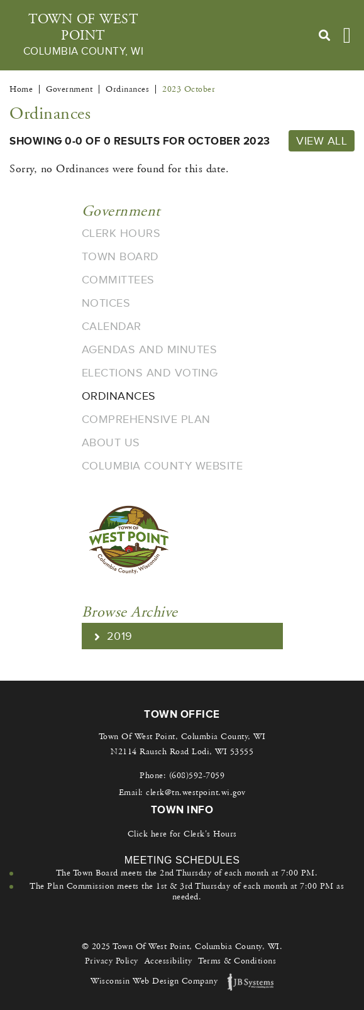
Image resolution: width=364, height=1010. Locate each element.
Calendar (111, 326)
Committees (118, 279)
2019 (113, 636)
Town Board (120, 256)
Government (121, 211)
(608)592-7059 (197, 776)
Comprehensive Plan (146, 419)
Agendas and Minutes (150, 349)
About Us (111, 442)
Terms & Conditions (237, 961)
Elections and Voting (150, 372)
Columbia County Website (162, 465)
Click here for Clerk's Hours (182, 834)
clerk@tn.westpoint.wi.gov (196, 793)
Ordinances (119, 396)
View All (321, 140)
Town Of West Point (83, 35)
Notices (106, 303)
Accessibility (168, 961)
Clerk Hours (121, 233)
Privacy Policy (111, 961)
